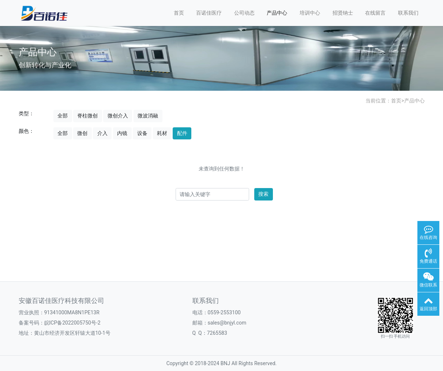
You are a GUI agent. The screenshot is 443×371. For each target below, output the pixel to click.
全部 (62, 116)
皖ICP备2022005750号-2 (72, 323)
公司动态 (244, 13)
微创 (82, 133)
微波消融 (148, 116)
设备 (142, 133)
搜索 (263, 194)
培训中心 (310, 13)
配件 (182, 133)
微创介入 (118, 116)
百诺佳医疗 (209, 13)
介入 (102, 133)
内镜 (122, 133)
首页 (179, 13)
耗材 (162, 133)
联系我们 (408, 13)
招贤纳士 (343, 13)
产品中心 (277, 13)
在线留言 (375, 13)
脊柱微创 (87, 116)
